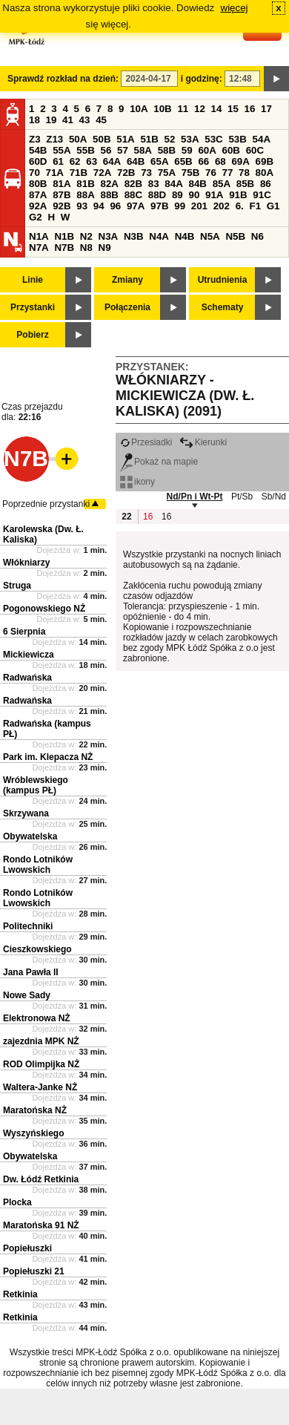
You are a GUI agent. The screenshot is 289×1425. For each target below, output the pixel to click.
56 (105, 150)
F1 (255, 206)
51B (149, 139)
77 (227, 172)
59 (187, 150)
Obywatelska (30, 836)
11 (182, 108)
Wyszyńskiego (33, 1133)
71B (78, 172)
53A (190, 139)
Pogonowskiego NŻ (44, 608)
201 (199, 206)
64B (135, 161)
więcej (234, 7)
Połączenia (127, 307)
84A (173, 183)
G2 (35, 217)
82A (109, 183)
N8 (86, 247)
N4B (185, 236)
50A (78, 139)
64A (112, 161)
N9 (105, 247)
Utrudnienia (223, 280)
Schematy (223, 307)
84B (197, 183)
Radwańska (27, 677)
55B (85, 150)
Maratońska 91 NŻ (41, 1225)
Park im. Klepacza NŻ (48, 757)
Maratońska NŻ (35, 1110)
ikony (137, 481)
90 (193, 194)
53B (237, 139)
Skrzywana (26, 813)
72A (102, 172)
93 (81, 206)
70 (34, 172)
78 (244, 172)
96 (115, 206)
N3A (109, 236)
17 (266, 108)
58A (143, 150)
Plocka (17, 1202)
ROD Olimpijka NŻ (41, 1064)
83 (153, 183)
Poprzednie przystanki (46, 504)
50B (101, 139)
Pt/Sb (242, 496)
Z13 (54, 139)
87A (38, 194)
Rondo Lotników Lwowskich (38, 864)
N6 (257, 236)
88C (133, 194)
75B (190, 172)
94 (98, 206)
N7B (64, 247)
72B (126, 172)
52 (170, 139)
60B (231, 150)
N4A (159, 236)
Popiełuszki (27, 1248)
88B (109, 194)
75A (167, 172)
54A (261, 139)
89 (177, 194)
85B (245, 183)
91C (261, 194)
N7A (39, 247)
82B (133, 183)
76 (210, 172)
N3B (134, 236)
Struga (17, 585)
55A (61, 150)
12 (199, 108)
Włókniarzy (26, 562)
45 (101, 119)
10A (138, 108)
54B (38, 150)
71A (55, 172)
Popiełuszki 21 (33, 1271)
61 (58, 161)
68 (220, 161)
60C (255, 150)
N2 (86, 236)
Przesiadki (146, 442)
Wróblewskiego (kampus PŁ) (35, 785)
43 (84, 119)
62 (75, 161)
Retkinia (20, 1294)
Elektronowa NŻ (36, 1018)
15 (233, 108)
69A (240, 161)
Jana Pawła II (31, 972)
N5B (235, 236)
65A (159, 161)
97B (159, 206)
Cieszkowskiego (37, 949)
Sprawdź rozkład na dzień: (63, 78)
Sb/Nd (274, 496)
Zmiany (127, 280)
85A (221, 183)
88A (85, 194)
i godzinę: (201, 78)
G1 (273, 206)
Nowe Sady (26, 995)
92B (61, 206)
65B (183, 161)
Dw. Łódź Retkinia (41, 1179)
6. (240, 206)
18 (34, 119)
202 (221, 206)
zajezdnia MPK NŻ (41, 1041)
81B (85, 183)
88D (157, 194)
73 (146, 172)
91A (214, 194)
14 (216, 108)
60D (38, 161)
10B (162, 108)
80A (264, 172)
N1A (39, 236)
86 (265, 183)
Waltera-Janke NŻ (40, 1087)
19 (51, 119)
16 (250, 108)
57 (122, 150)
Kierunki (203, 442)
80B (38, 183)
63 (91, 161)
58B (167, 150)
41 (67, 119)
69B (264, 161)
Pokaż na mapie (159, 461)
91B (238, 194)
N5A (210, 236)
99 (179, 206)
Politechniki (28, 926)
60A (207, 150)
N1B (64, 236)
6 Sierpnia (24, 631)
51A (125, 139)
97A (135, 206)
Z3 (35, 139)
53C (213, 139)
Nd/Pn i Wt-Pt (195, 496)
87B (61, 194)
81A (61, 183)
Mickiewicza (28, 654)
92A (38, 206)
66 (203, 161)
